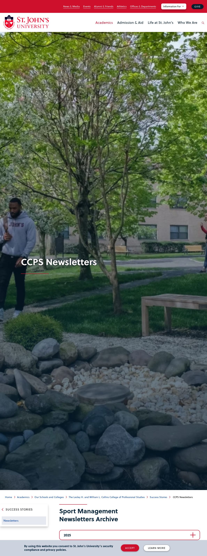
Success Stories (158, 497)
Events (87, 6)
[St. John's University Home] (26, 22)
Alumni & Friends (103, 6)
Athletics (122, 6)
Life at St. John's (160, 22)
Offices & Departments (143, 6)
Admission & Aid (130, 22)
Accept (130, 548)
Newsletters (10, 520)
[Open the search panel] (202, 25)
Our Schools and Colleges (49, 497)
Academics (104, 22)
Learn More (156, 548)
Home (8, 497)
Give (197, 6)
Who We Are (187, 22)
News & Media (71, 6)
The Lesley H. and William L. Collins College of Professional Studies (107, 497)
